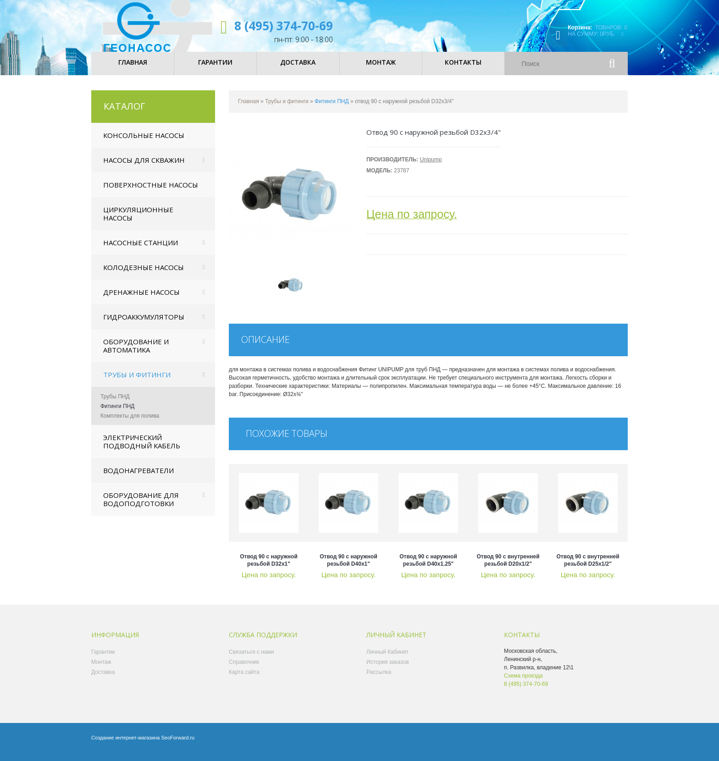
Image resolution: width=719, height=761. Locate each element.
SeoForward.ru (177, 745)
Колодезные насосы (143, 274)
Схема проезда (523, 683)
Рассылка (378, 679)
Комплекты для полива (129, 423)
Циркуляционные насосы (138, 221)
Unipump (431, 167)
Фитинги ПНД (117, 413)
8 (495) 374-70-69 (283, 25)
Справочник (244, 669)
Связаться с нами (251, 659)
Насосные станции (140, 249)
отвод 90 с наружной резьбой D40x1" (348, 567)
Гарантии (103, 659)
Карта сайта (244, 679)
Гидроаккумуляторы (143, 324)
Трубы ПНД (115, 404)
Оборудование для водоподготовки (141, 506)
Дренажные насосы (141, 299)
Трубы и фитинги (137, 381)
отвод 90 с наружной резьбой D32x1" (269, 567)
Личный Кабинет (387, 659)
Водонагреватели (138, 477)
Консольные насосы (143, 142)
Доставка (103, 679)
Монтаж (101, 669)
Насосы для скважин (144, 167)
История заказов (387, 669)
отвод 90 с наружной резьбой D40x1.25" (428, 567)
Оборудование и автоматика (136, 353)
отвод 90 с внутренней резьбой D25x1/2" (587, 567)
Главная (248, 108)
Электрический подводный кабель (141, 449)
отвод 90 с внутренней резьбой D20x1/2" (507, 567)
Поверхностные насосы (150, 192)
